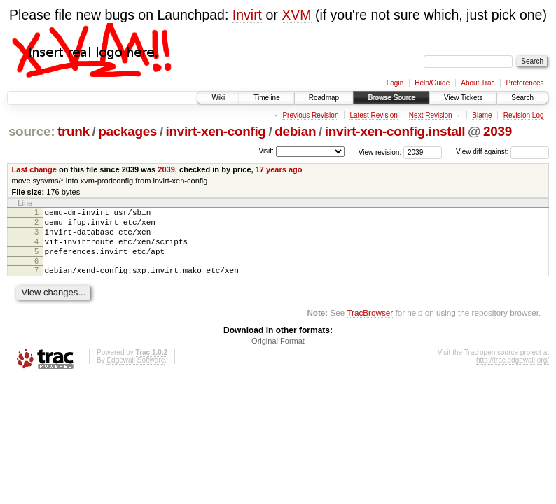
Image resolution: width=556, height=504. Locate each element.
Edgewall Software (135, 373)
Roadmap (324, 98)
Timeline (266, 98)
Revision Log (523, 115)
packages (127, 131)
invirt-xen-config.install (395, 131)
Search (522, 98)
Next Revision (430, 115)
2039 (497, 131)
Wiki (218, 98)
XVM (296, 14)
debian (295, 131)
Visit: (266, 151)
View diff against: (502, 151)
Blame (482, 115)
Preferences (525, 83)
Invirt (247, 14)
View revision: (380, 151)
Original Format (278, 353)
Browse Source (391, 98)
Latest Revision (373, 115)
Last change (34, 169)
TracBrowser (370, 325)
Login (395, 83)
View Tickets (463, 98)
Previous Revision (310, 115)
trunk (73, 131)
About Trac (477, 83)
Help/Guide (432, 83)
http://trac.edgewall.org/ (512, 373)
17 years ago (279, 169)
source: (31, 131)
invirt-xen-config (216, 131)
